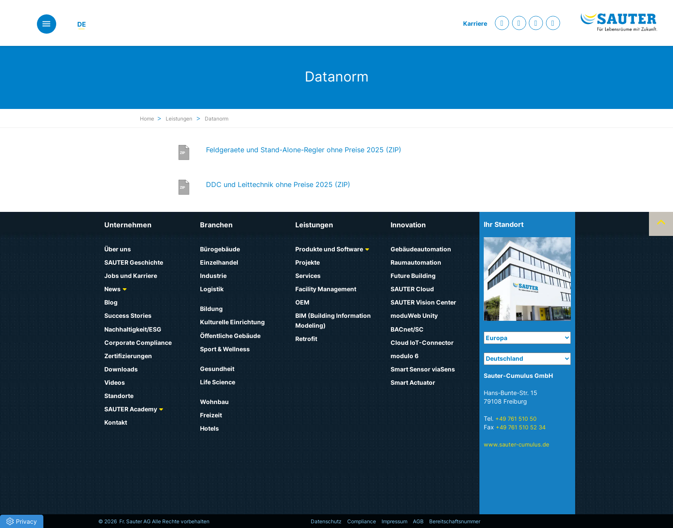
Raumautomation (416, 262)
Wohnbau (214, 401)
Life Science (217, 382)
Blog (111, 302)
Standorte (118, 395)
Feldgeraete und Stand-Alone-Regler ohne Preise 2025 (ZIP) (303, 149)
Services (308, 275)
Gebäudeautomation (421, 249)
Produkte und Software (329, 249)
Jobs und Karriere (130, 275)
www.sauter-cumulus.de (516, 444)
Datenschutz (326, 521)
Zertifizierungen (128, 355)
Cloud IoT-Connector (422, 342)
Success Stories (128, 315)
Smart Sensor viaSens (423, 369)
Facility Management (325, 289)
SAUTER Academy (130, 409)
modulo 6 (404, 355)
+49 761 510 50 (516, 418)
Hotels (209, 428)
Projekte (307, 262)
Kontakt (115, 422)
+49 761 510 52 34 (521, 427)
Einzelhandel (219, 262)
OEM (302, 302)
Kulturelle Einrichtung (232, 322)
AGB (418, 521)
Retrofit (306, 338)
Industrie (213, 275)
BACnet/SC (407, 329)
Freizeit (211, 415)
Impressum (394, 521)
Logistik (212, 289)
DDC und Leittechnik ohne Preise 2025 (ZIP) (278, 184)
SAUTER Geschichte (133, 262)
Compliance (361, 521)
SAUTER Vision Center (423, 302)
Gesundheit (217, 368)
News (112, 289)
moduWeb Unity (414, 315)
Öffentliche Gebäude (230, 335)
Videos (114, 382)
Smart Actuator (413, 382)
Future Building (413, 275)
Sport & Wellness (225, 349)
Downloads (121, 369)
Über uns (117, 249)
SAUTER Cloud (412, 289)
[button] (21, 521)
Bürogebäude (220, 249)
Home (147, 118)
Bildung (211, 308)
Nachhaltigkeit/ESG (132, 329)
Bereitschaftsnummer (454, 521)
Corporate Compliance (138, 342)
